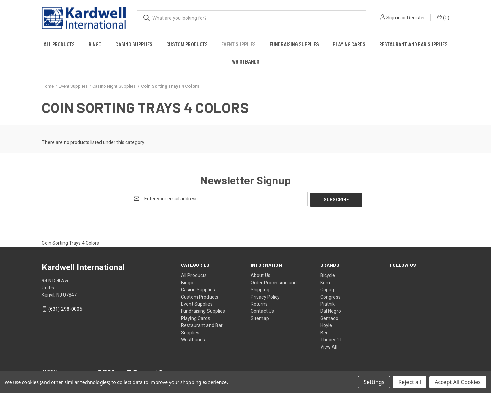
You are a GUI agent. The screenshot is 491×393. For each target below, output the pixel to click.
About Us (260, 274)
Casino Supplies (133, 44)
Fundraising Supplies (294, 44)
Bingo (95, 44)
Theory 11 (331, 338)
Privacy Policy (265, 296)
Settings (374, 382)
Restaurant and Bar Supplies (413, 44)
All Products (59, 44)
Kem (325, 281)
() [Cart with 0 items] (443, 17)
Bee (324, 331)
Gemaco (329, 317)
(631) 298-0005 (65, 308)
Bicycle (327, 274)
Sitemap (260, 317)
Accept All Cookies (458, 382)
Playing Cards (349, 44)
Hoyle (326, 324)
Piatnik (327, 303)
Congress (330, 296)
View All (328, 346)
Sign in (393, 17)
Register (416, 17)
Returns (259, 303)
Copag (327, 288)
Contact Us (262, 310)
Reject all (409, 382)
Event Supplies (238, 44)
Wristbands (245, 62)
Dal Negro (330, 310)
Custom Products (187, 44)
